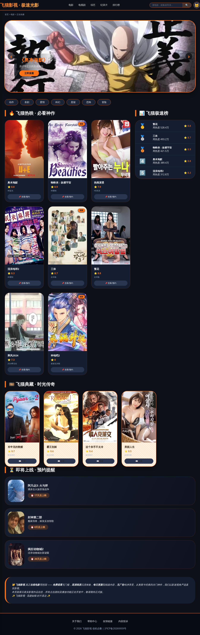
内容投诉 (123, 621)
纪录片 (104, 5)
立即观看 (29, 73)
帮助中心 (92, 621)
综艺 (93, 5)
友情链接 (107, 621)
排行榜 (116, 5)
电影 (71, 5)
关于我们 (77, 621)
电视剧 (82, 5)
